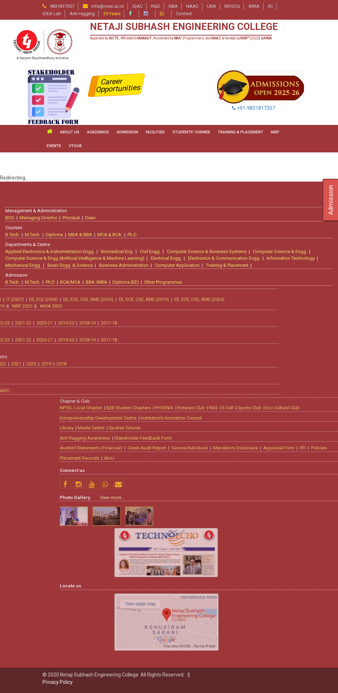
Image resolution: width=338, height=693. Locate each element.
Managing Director (38, 217)
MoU (204, 458)
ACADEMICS (98, 132)
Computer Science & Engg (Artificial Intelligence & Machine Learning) (74, 258)
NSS (308, 407)
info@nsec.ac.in (107, 6)
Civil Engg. (150, 251)
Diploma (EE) (125, 282)
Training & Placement (227, 265)
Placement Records (174, 458)
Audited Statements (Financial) (185, 448)
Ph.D (50, 282)
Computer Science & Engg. (280, 251)
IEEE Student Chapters (223, 407)
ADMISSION (127, 132)
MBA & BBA (80, 234)
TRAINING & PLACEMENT (240, 132)
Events (54, 146)
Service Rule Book (284, 448)
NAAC (192, 6)
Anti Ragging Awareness (179, 438)
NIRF (275, 132)
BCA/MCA (70, 282)
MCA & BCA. (109, 234)
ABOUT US (69, 132)
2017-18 (14, 323)
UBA (211, 6)
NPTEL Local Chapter (175, 407)
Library (161, 427)
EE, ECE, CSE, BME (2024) (105, 299)
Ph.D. (132, 234)
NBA (173, 6)
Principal (71, 217)
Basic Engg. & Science (70, 265)
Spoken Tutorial (219, 427)
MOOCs (232, 6)
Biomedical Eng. (117, 251)
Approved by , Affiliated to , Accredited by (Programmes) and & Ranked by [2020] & (181, 38)
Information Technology (291, 258)
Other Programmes (163, 282)
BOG (9, 217)
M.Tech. (32, 234)
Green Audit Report (241, 448)
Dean (90, 217)
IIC (270, 6)
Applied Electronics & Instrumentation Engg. (50, 251)
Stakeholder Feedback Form (237, 438)
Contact (184, 13)
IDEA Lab (52, 13)
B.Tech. (12, 234)
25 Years (112, 13)
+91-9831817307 (253, 108)
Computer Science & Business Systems (207, 251)
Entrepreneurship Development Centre (192, 418)
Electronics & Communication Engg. (224, 258)
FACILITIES (155, 132)
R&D (155, 6)
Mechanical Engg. (23, 265)
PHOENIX (258, 407)
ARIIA (254, 6)
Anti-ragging (82, 13)
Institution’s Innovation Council (265, 418)
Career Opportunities (118, 85)
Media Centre (185, 427)
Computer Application (177, 265)
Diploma (54, 234)
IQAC (137, 6)
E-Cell (322, 407)
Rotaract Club (285, 407)
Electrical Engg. (166, 258)
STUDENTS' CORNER (191, 132)
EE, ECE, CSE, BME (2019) (49, 299)
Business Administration (124, 265)
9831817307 (62, 6)
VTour (75, 146)
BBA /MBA (96, 282)
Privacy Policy (58, 682)
